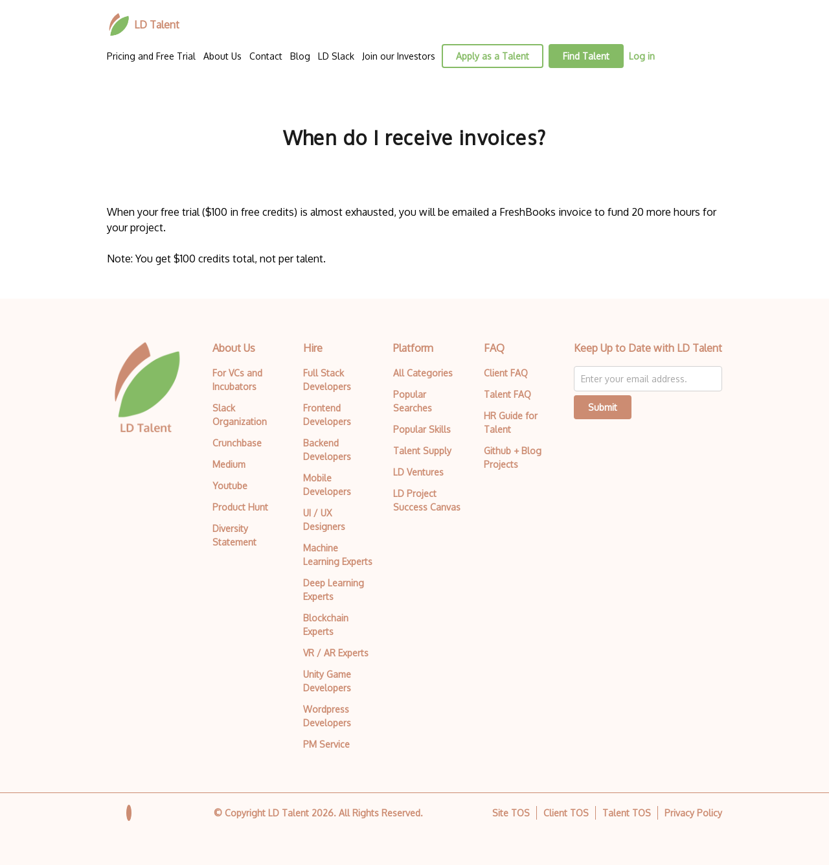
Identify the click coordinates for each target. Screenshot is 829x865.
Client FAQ (506, 372)
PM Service (326, 744)
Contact (265, 56)
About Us (222, 56)
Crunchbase (237, 442)
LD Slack (336, 56)
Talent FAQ (507, 394)
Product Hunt (240, 507)
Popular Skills (422, 429)
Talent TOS (626, 812)
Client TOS (566, 812)
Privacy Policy (693, 812)
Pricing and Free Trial (151, 56)
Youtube (229, 485)
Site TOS (511, 812)
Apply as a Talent (492, 56)
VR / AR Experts (336, 652)
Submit (602, 407)
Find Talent (586, 56)
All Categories (423, 372)
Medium (228, 464)
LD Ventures (418, 472)
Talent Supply (422, 450)
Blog (300, 56)
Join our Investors (398, 56)
